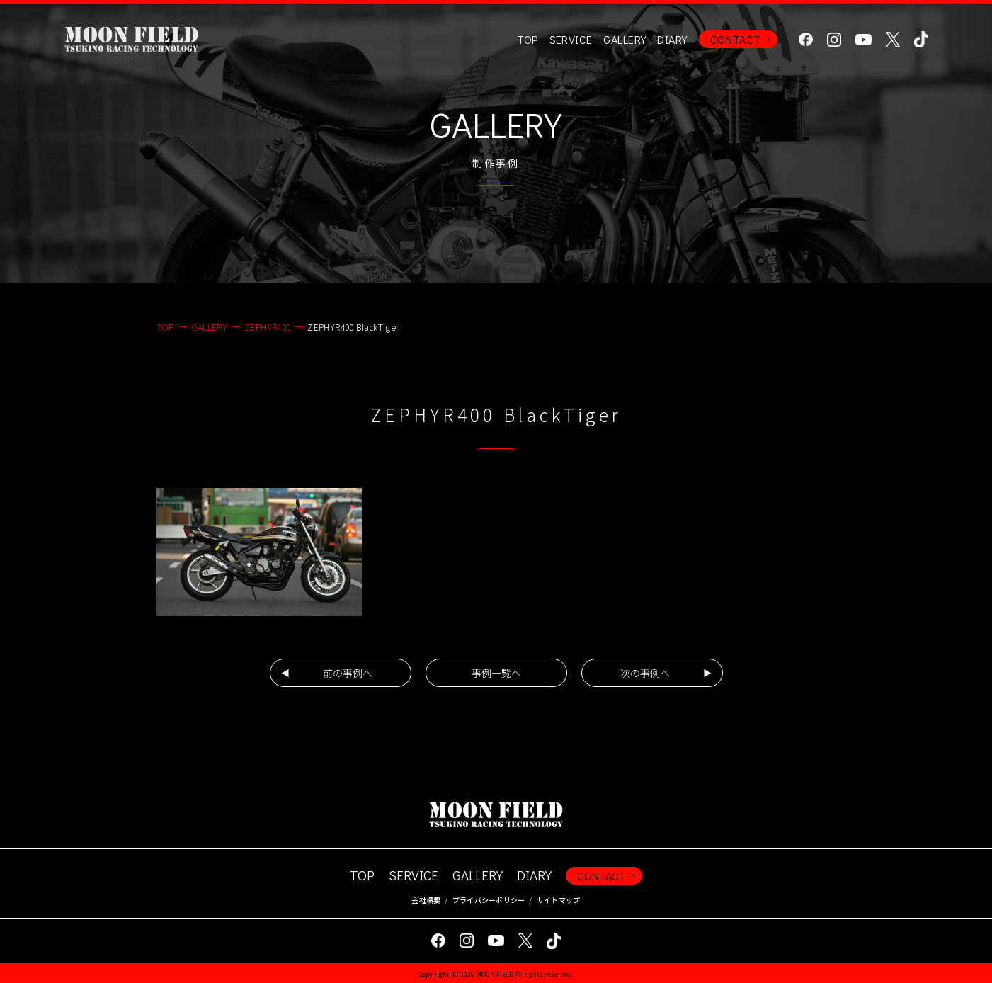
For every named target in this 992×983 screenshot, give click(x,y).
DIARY (672, 39)
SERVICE (413, 875)
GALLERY (624, 39)
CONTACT (735, 39)
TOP (527, 39)
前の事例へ (347, 673)
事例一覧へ (496, 673)
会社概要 (425, 899)
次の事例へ (645, 673)
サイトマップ (559, 899)
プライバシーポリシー (488, 899)
